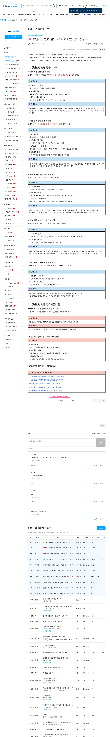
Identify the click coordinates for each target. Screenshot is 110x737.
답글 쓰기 (33, 465)
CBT (34, 13)
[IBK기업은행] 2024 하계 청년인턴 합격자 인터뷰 (44, 383)
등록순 (98, 433)
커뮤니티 (41, 14)
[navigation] (13, 52)
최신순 (104, 433)
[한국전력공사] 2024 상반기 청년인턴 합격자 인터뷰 (45, 387)
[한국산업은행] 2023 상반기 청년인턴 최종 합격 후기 (45, 391)
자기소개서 (50, 14)
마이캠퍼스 (75, 14)
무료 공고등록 (99, 14)
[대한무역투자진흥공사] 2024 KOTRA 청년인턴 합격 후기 (47, 376)
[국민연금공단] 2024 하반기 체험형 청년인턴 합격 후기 (46, 380)
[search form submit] (54, 5)
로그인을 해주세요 (13, 36)
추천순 (93, 433)
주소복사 (102, 49)
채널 (67, 14)
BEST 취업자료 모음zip (35, 35)
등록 (100, 442)
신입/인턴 (11, 14)
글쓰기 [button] (101, 528)
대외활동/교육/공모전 (24, 14)
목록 (102, 425)
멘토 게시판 (60, 14)
